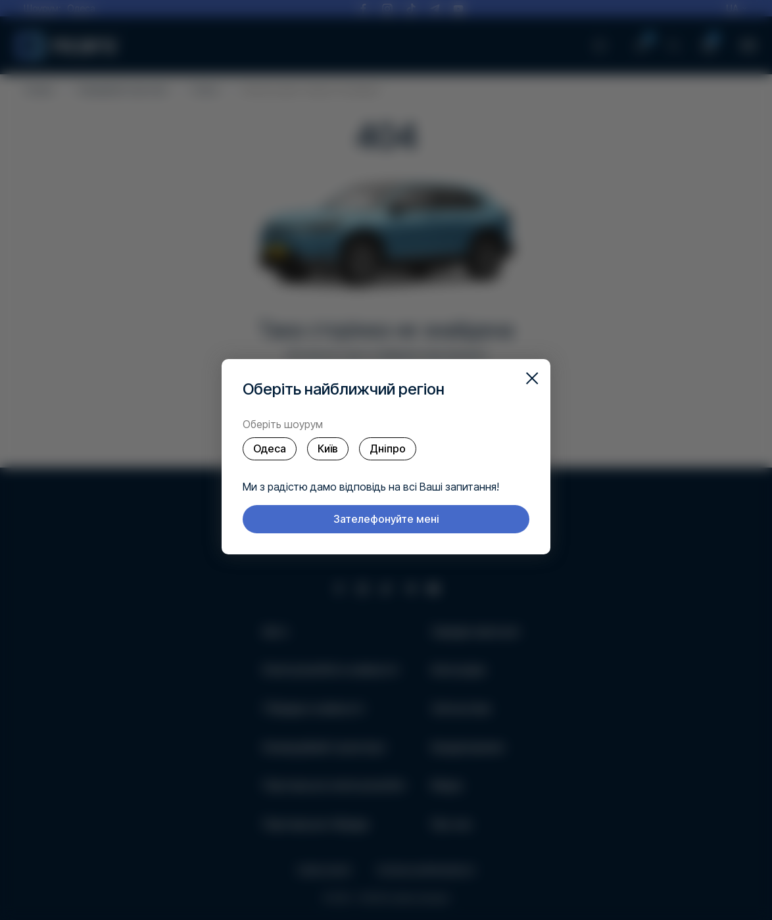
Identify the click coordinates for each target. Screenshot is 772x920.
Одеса (269, 448)
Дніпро (388, 448)
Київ (328, 448)
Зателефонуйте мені (386, 518)
